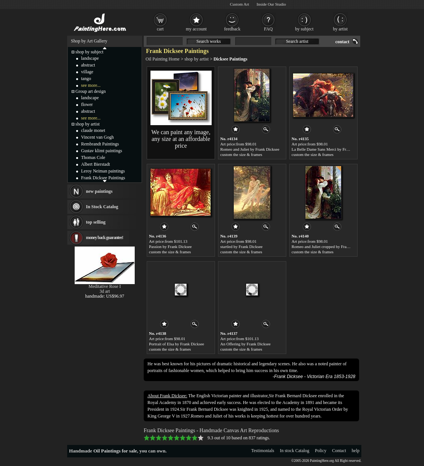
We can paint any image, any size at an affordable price (180, 139)
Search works (209, 41)
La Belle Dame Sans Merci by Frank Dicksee (329, 149)
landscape (90, 58)
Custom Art (239, 4)
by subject (304, 29)
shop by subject (89, 51)
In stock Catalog (295, 450)
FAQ (268, 29)
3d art (104, 291)
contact (342, 41)
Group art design (90, 91)
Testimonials (262, 450)
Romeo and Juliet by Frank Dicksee (249, 149)
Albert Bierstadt (95, 164)
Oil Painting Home (163, 59)
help (355, 450)
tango (86, 78)
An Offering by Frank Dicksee (245, 344)
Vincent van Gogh (97, 137)
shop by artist (196, 59)
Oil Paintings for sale (115, 451)
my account (196, 29)
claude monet (93, 130)
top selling (95, 222)
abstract (88, 65)
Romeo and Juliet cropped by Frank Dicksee (328, 246)
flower (87, 104)
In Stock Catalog (102, 206)
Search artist (297, 41)
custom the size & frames (241, 154)
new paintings (99, 191)
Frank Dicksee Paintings (103, 177)
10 (201, 438)
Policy (320, 450)
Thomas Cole (93, 157)
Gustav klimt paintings (101, 150)
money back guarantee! (104, 237)
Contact (339, 450)
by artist (340, 29)
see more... (91, 85)
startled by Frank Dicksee (241, 246)
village (87, 71)
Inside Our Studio (271, 4)
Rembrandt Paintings (100, 144)
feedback (232, 29)
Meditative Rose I (105, 286)
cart (160, 29)
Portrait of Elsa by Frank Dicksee (176, 344)
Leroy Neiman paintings (103, 171)
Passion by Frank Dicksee (170, 246)
